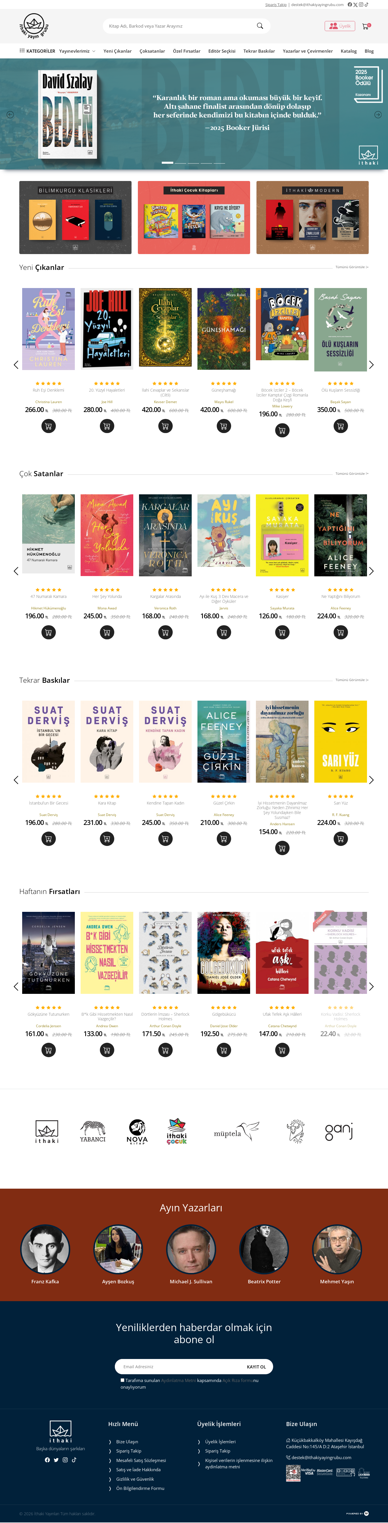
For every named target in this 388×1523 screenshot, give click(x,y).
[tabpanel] (194, 113)
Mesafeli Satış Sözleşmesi (141, 1461)
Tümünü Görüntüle (352, 267)
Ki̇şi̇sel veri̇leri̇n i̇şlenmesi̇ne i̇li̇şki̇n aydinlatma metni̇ (239, 1464)
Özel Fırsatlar (186, 51)
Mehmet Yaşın (337, 1282)
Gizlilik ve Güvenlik (135, 1479)
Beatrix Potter (264, 1282)
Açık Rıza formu (237, 1381)
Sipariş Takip (276, 4)
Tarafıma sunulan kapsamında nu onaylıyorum (189, 1384)
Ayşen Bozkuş (118, 1282)
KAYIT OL (256, 1367)
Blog (369, 51)
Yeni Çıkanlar (118, 51)
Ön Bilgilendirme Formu (140, 1489)
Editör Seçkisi (221, 51)
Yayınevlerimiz (77, 51)
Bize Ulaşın (127, 1442)
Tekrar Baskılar (259, 51)
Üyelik (340, 26)
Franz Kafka (45, 1282)
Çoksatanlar (152, 51)
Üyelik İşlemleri (220, 1442)
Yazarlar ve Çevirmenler (308, 51)
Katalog (349, 51)
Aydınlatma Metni (178, 1381)
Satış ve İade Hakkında (138, 1470)
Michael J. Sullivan (191, 1282)
